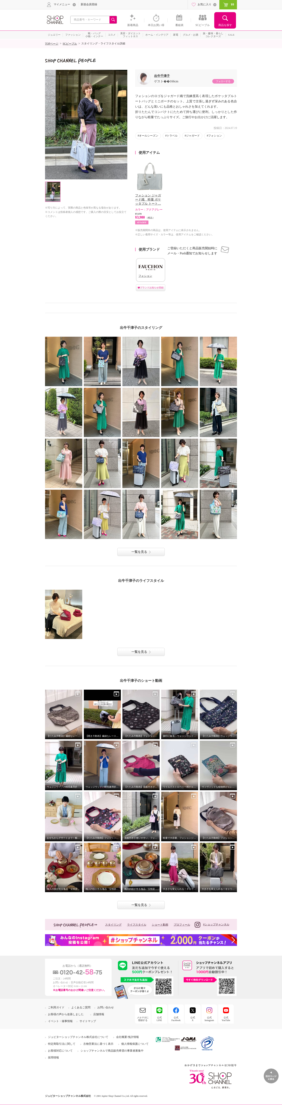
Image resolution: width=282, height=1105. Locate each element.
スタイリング (113, 924)
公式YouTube (226, 1019)
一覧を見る (139, 551)
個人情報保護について (135, 1043)
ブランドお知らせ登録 (152, 287)
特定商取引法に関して (61, 1043)
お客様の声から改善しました (66, 1014)
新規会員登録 (89, 4)
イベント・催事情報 (60, 1021)
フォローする (223, 81)
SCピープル (70, 43)
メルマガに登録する (143, 1019)
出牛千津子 (162, 75)
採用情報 (53, 1057)
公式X (192, 1019)
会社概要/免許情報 (127, 1037)
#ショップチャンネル (212, 925)
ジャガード (193, 135)
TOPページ (51, 43)
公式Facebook (176, 1019)
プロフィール (182, 924)
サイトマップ (88, 1021)
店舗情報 (98, 1014)
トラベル (172, 135)
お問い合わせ (105, 1007)
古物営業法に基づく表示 (98, 1043)
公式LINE (159, 1019)
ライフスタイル (136, 924)
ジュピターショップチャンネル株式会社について (78, 1037)
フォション (215, 135)
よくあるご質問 (80, 1007)
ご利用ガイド (56, 1007)
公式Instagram (209, 1019)
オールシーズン (148, 135)
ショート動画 (160, 924)
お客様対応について (60, 1050)
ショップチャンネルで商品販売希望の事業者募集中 (112, 1050)
